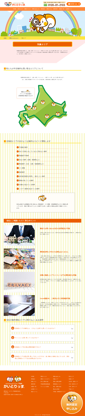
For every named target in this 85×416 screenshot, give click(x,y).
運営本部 (55, 8)
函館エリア (71, 399)
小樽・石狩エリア (73, 386)
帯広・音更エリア (73, 394)
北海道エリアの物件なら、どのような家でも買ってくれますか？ (33, 328)
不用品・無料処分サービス (59, 391)
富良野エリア (72, 401)
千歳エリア (71, 389)
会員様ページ (69, 8)
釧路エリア (71, 406)
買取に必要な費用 (57, 381)
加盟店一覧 (61, 8)
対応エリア (20, 8)
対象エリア (55, 379)
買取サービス (27, 8)
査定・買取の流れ (57, 386)
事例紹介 (43, 8)
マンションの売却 (45, 386)
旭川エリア (71, 396)
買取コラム (49, 8)
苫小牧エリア (72, 391)
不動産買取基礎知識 (45, 384)
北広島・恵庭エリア (73, 381)
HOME (14, 8)
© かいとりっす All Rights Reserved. (42, 414)
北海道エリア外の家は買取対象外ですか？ (26, 346)
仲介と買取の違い (45, 381)
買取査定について (57, 384)
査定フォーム (34, 391)
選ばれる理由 (56, 389)
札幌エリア (71, 379)
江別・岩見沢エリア (73, 384)
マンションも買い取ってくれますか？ (25, 337)
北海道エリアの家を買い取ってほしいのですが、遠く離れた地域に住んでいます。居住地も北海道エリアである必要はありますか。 (40, 357)
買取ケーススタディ (45, 379)
